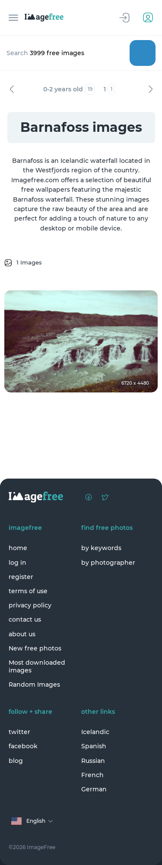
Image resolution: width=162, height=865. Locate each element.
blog (16, 761)
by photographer (108, 562)
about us (22, 634)
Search (143, 53)
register (21, 577)
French (92, 775)
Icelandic (95, 732)
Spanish (93, 746)
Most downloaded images (37, 666)
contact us (25, 619)
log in (17, 562)
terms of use (28, 591)
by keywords (101, 548)
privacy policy (30, 605)
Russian (93, 761)
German (94, 789)
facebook (23, 746)
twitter (19, 732)
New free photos (35, 648)
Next (150, 89)
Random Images (34, 684)
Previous (11, 89)
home (18, 548)
